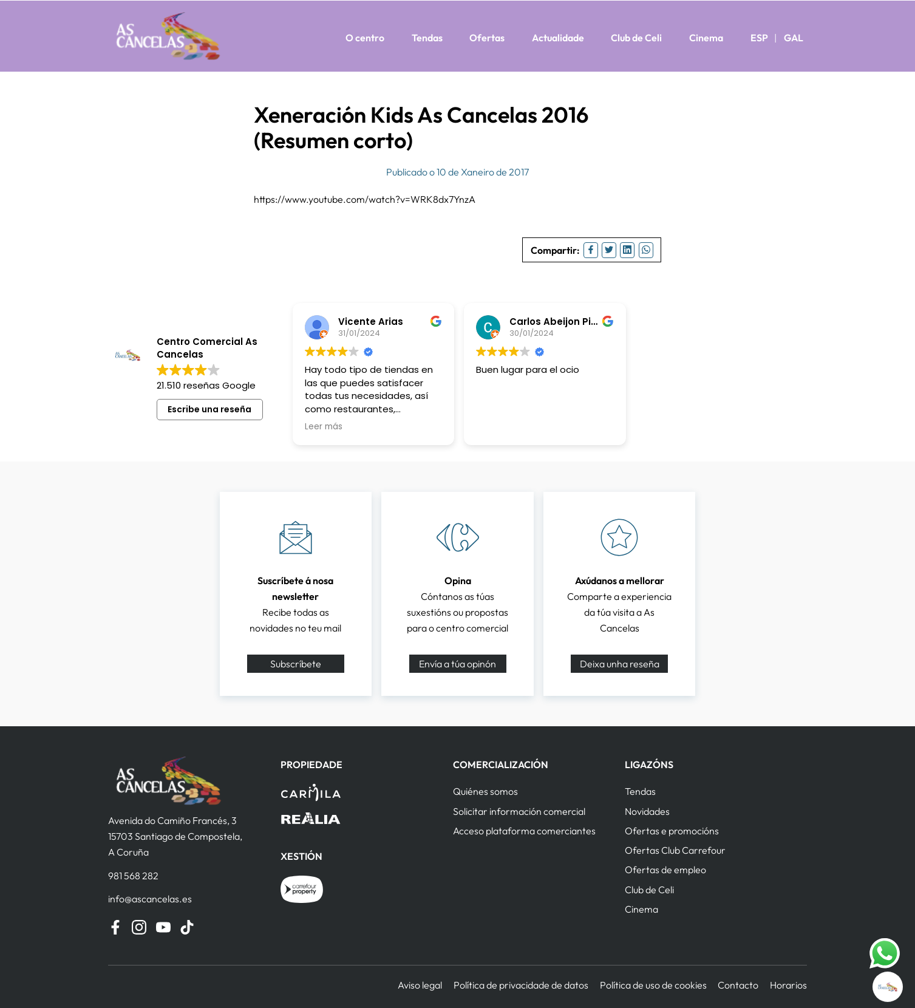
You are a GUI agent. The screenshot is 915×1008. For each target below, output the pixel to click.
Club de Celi (636, 38)
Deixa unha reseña (619, 664)
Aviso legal (420, 985)
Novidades (647, 811)
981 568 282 (133, 876)
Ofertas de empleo (665, 869)
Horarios (788, 985)
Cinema (706, 38)
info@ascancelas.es (150, 899)
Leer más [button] (323, 426)
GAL (793, 38)
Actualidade (558, 38)
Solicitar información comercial (519, 811)
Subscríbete (295, 664)
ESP (759, 38)
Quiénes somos (485, 791)
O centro (364, 38)
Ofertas (487, 38)
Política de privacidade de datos (521, 985)
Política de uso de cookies (653, 985)
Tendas (427, 38)
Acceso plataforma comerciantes (524, 831)
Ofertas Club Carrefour (675, 850)
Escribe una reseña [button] (209, 409)
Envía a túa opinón (457, 664)
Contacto (738, 985)
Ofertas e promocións (672, 831)
